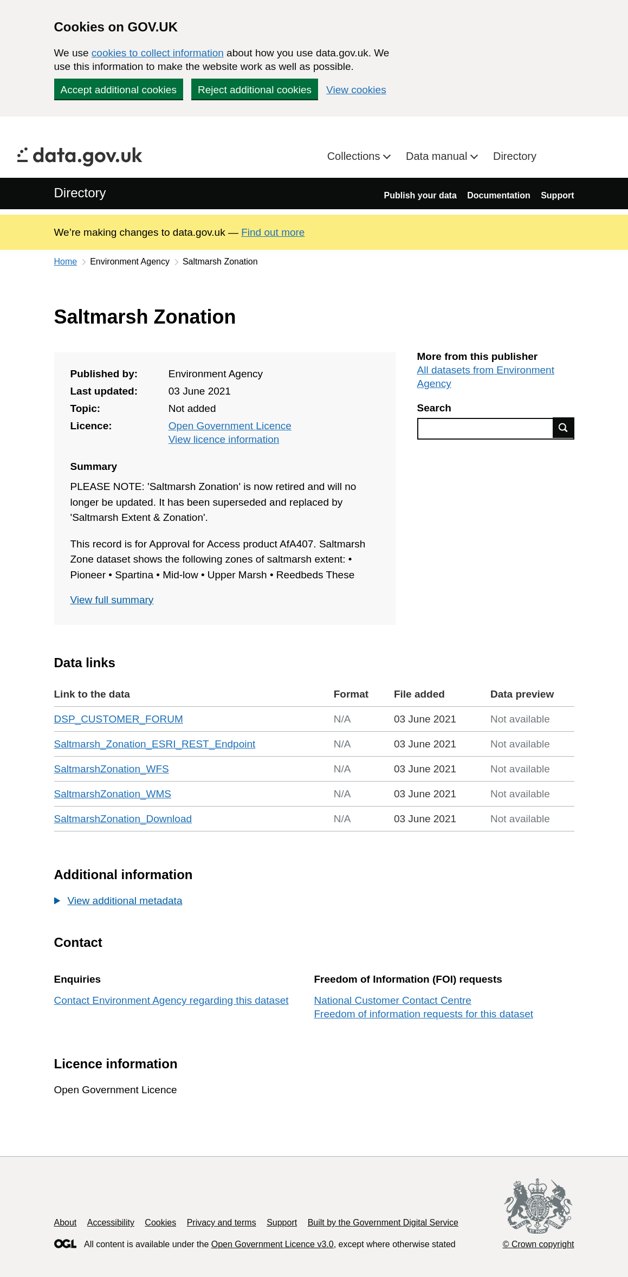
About (65, 1222)
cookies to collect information (158, 53)
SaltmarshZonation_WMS (112, 793)
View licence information (224, 439)
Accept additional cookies (119, 89)
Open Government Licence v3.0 (272, 1244)
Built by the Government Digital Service (383, 1222)
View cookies (356, 90)
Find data (563, 427)
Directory (514, 156)
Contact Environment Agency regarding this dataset (171, 1000)
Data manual (438, 156)
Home (65, 261)
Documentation (498, 195)
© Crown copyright (538, 1244)
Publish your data (420, 195)
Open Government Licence (230, 425)
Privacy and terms (221, 1222)
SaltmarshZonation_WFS (111, 769)
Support (557, 195)
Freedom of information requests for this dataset (423, 1014)
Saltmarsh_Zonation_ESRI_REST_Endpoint (155, 744)
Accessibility (110, 1222)
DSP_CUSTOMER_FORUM (118, 719)
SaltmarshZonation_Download (123, 818)
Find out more (273, 232)
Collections (355, 156)
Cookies (160, 1222)
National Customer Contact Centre (392, 1000)
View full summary (112, 599)
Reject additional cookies (255, 89)
